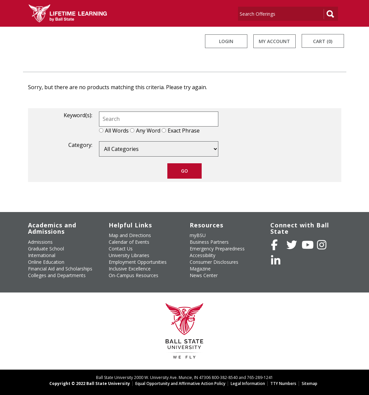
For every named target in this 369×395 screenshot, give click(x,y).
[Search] (280, 13)
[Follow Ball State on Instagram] (321, 245)
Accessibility (202, 255)
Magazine (200, 268)
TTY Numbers (283, 383)
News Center (204, 275)
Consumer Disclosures (214, 262)
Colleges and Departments (57, 275)
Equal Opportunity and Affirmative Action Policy (180, 383)
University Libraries (129, 255)
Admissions (40, 242)
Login (226, 41)
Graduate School (46, 248)
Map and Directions (130, 235)
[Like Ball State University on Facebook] (274, 245)
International (41, 255)
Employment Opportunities (138, 262)
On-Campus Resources (133, 275)
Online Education (46, 262)
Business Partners (209, 242)
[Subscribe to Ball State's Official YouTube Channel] (307, 245)
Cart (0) (322, 41)
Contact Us (121, 248)
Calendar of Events (129, 242)
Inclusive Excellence (130, 268)
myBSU (198, 235)
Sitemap (309, 383)
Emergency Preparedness (217, 248)
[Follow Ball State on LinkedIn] (275, 260)
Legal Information (248, 383)
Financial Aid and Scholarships (60, 268)
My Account (274, 41)
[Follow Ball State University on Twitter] (292, 245)
